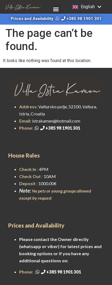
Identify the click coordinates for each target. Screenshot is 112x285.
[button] (56, 9)
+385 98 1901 (56, 127)
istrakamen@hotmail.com (56, 120)
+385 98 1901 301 (81, 18)
